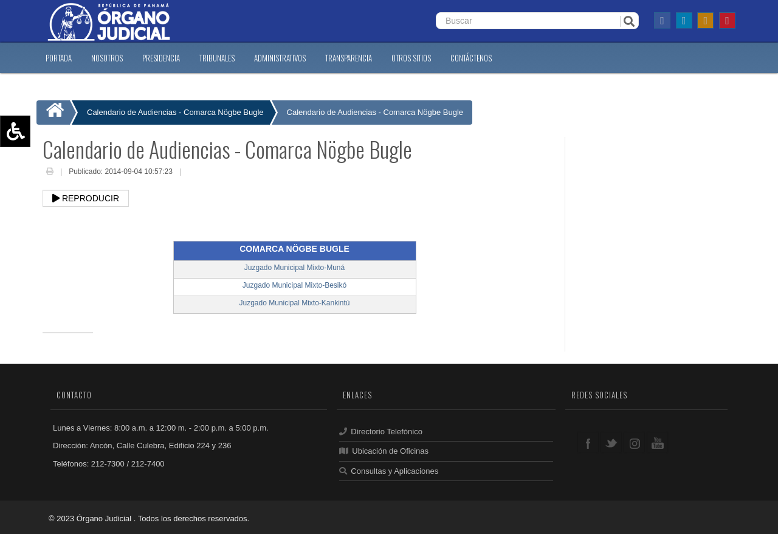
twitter (611, 442)
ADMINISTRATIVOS (280, 58)
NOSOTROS (107, 58)
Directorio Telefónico (380, 431)
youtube (657, 442)
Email (193, 173)
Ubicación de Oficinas (384, 451)
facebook (588, 442)
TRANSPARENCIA (348, 58)
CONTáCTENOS (471, 58)
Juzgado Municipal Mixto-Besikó (294, 285)
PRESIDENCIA (161, 58)
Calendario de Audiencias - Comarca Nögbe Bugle (375, 112)
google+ (634, 442)
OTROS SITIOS (411, 58)
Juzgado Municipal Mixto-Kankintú (294, 303)
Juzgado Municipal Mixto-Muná (294, 267)
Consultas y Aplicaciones (388, 471)
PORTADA (59, 58)
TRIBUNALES (217, 58)
